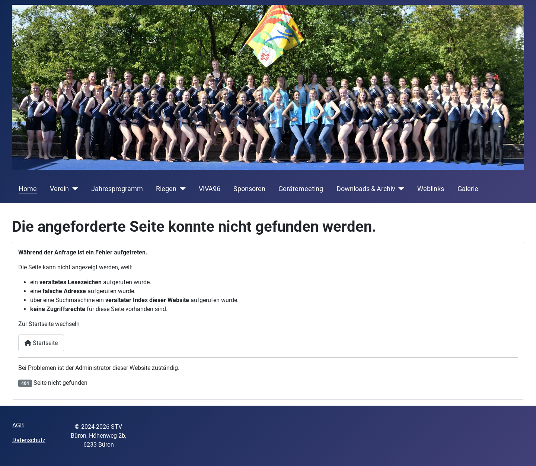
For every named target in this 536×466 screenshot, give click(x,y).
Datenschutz (28, 440)
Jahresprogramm (117, 189)
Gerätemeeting (300, 189)
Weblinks (430, 189)
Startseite (41, 342)
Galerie (467, 189)
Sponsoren (249, 189)
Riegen (166, 189)
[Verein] (73, 189)
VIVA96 (209, 189)
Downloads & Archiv (365, 189)
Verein (59, 189)
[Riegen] (181, 189)
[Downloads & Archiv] (400, 189)
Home (28, 189)
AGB (18, 425)
